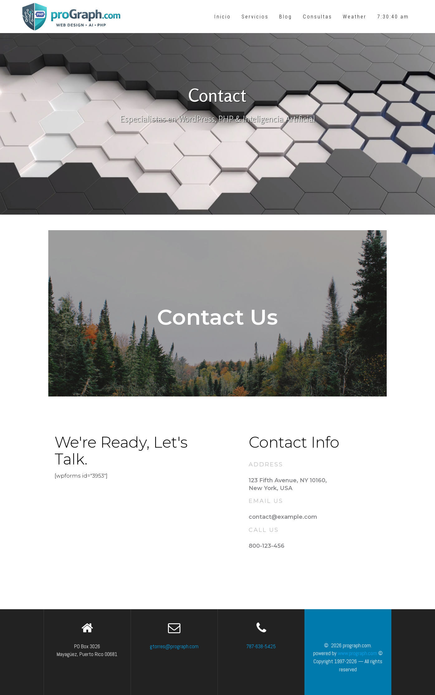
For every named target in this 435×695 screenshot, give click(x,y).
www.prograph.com (357, 653)
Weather (354, 16)
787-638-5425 (261, 646)
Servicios (255, 16)
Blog (285, 16)
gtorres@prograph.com (174, 646)
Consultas (317, 16)
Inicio (222, 16)
